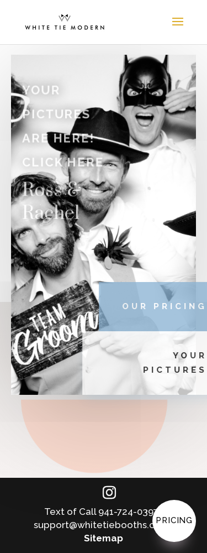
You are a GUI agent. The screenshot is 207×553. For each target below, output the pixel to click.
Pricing (174, 520)
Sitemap (103, 538)
